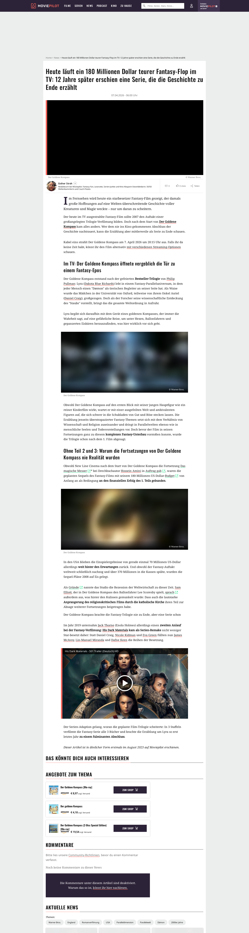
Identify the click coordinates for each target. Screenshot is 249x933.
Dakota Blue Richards (99, 283)
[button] (181, 186)
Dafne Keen (119, 640)
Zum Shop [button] (130, 790)
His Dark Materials (115, 630)
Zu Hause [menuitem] (126, 6)
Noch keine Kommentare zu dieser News (74, 867)
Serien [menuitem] (79, 6)
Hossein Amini (131, 471)
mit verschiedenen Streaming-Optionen (154, 247)
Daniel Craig (72, 298)
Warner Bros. (55, 922)
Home (49, 57)
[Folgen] (75, 183)
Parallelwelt (145, 922)
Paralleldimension (125, 922)
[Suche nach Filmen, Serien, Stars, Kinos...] (162, 6)
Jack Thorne (106, 625)
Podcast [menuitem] (102, 6)
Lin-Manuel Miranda (90, 640)
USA (108, 922)
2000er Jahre (177, 922)
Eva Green (150, 635)
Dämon (161, 922)
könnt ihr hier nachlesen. (110, 888)
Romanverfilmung (90, 922)
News (56, 57)
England (71, 922)
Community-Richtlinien (83, 855)
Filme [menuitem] (67, 6)
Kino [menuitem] (114, 6)
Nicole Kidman (125, 635)
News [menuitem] (90, 6)
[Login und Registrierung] (191, 6)
